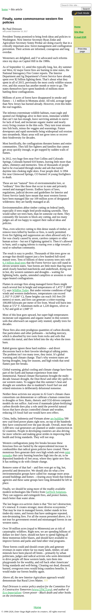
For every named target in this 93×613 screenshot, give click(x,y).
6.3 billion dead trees (14, 262)
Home (37, 607)
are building (57, 418)
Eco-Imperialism (12, 592)
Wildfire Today (20, 290)
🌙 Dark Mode (81, 13)
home (5, 9)
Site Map (79, 32)
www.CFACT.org (42, 589)
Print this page (82, 50)
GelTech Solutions (56, 491)
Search (86, 9)
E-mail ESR (80, 37)
